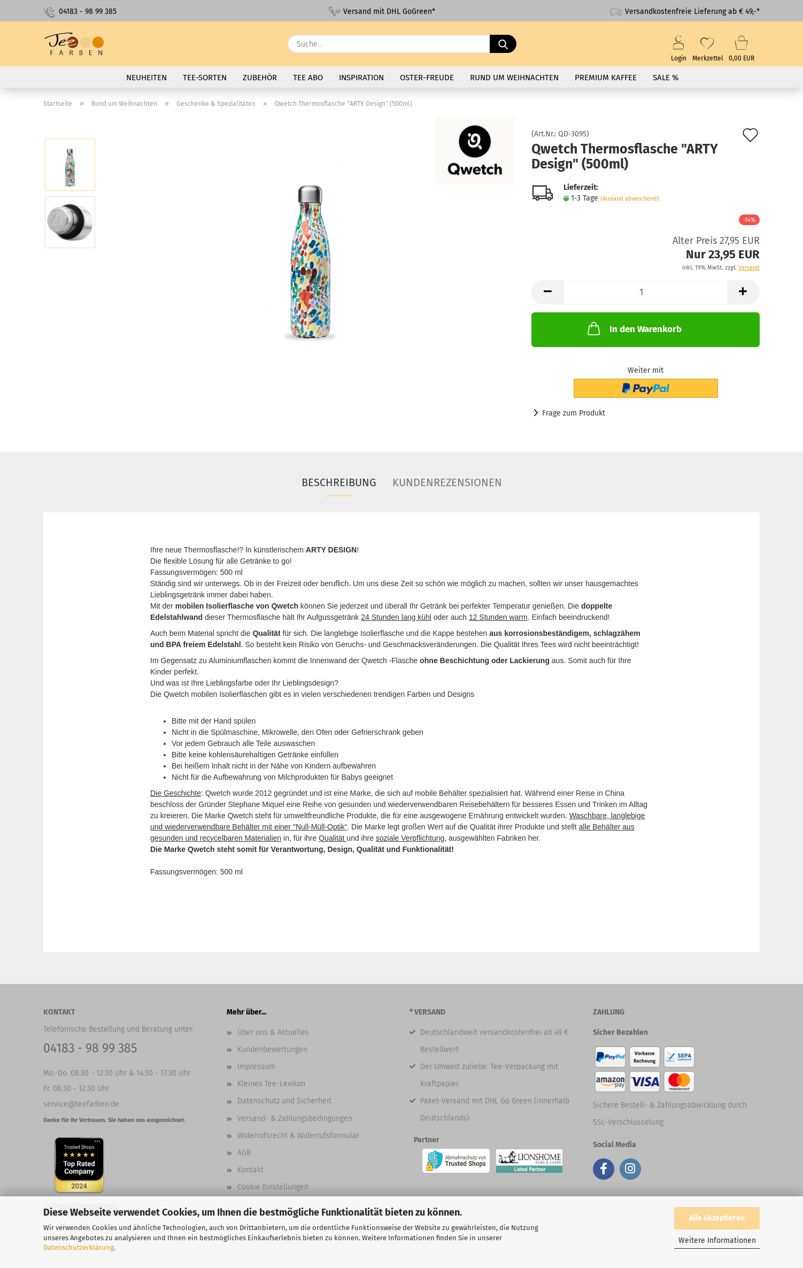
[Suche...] (503, 44)
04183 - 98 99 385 (80, 12)
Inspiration (361, 77)
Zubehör (260, 77)
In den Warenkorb (633, 328)
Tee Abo (308, 77)
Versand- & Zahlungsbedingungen (294, 1118)
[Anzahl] (645, 292)
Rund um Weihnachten (514, 77)
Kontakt (250, 1169)
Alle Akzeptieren (717, 1218)
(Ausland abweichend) (629, 198)
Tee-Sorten (205, 77)
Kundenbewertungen (272, 1049)
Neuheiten (146, 77)
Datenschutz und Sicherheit (284, 1100)
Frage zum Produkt (573, 413)
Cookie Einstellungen (272, 1187)
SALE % (665, 77)
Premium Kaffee (606, 77)
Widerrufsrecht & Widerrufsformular (298, 1135)
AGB (244, 1152)
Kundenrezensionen (447, 482)
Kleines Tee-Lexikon (271, 1083)
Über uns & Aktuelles (273, 1032)
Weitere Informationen (717, 1240)
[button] (547, 292)
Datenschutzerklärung (78, 1247)
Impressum (256, 1066)
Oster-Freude (427, 77)
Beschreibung (339, 482)
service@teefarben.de (81, 1104)
